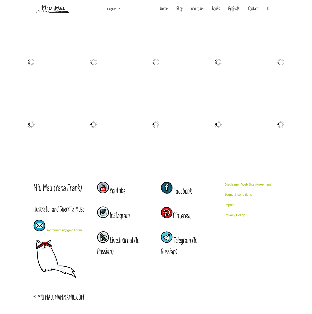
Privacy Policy (235, 215)
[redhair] (156, 33)
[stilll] (218, 96)
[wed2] (218, 33)
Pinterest (182, 216)
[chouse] (156, 96)
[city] (281, 96)
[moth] (93, 96)
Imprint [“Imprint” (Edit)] (229, 205)
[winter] (93, 33)
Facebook (183, 191)
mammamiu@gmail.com (64, 230)
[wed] (281, 33)
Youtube (118, 191)
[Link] (52, 9)
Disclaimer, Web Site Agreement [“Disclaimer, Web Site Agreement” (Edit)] (248, 184)
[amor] (31, 96)
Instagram (120, 216)
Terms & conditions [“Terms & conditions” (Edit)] (238, 194)
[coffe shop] (31, 33)
